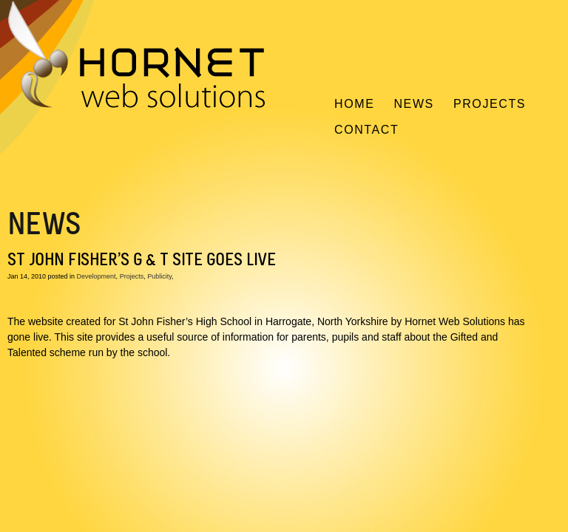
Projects (489, 104)
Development (96, 276)
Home (354, 104)
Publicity (159, 276)
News (413, 104)
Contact (366, 129)
